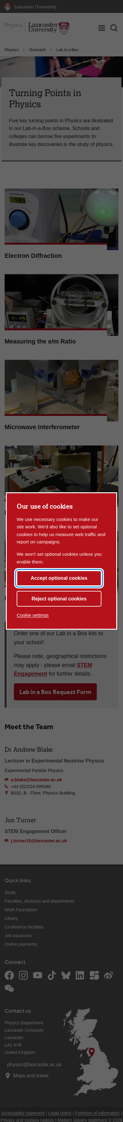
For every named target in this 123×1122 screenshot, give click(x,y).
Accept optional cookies (59, 578)
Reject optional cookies (59, 598)
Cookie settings (33, 615)
